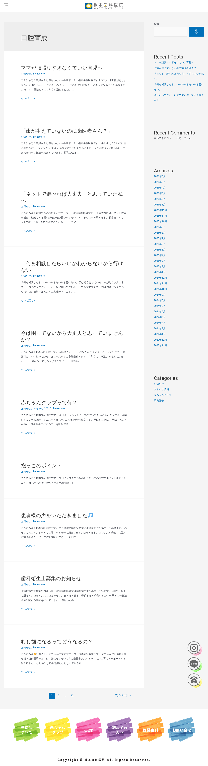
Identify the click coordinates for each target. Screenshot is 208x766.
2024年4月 (160, 322)
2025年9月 (160, 226)
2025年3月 (160, 260)
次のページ (123, 695)
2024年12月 (160, 277)
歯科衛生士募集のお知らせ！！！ (58, 578)
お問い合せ (181, 730)
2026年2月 (160, 198)
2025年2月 (160, 265)
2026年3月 (160, 193)
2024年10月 (160, 288)
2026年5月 (160, 181)
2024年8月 (160, 299)
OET (88, 730)
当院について (26, 729)
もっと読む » (28, 98)
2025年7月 (160, 238)
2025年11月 (160, 215)
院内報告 (159, 399)
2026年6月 (160, 176)
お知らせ (26, 73)
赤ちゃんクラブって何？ (49, 402)
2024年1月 (160, 333)
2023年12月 (160, 338)
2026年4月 (160, 187)
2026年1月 (160, 204)
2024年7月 (160, 305)
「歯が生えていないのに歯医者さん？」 (66, 131)
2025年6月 (160, 243)
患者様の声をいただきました (57, 515)
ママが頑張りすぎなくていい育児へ (62, 68)
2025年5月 (160, 249)
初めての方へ (120, 729)
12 (71, 695)
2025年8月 (160, 232)
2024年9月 (160, 294)
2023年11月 (160, 344)
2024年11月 (160, 282)
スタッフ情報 (161, 388)
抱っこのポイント (41, 465)
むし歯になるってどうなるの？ (57, 641)
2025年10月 (160, 221)
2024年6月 (160, 310)
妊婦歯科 (150, 730)
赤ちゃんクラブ (42, 408)
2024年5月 (160, 316)
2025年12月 (160, 209)
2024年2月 (160, 327)
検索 (156, 24)
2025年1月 (160, 271)
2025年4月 (160, 254)
